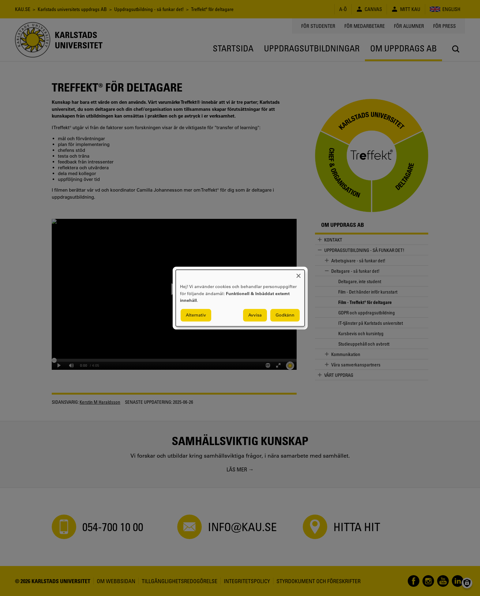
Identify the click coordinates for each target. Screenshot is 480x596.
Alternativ (196, 315)
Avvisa (255, 315)
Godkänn (285, 315)
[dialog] (240, 298)
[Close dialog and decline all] (298, 273)
